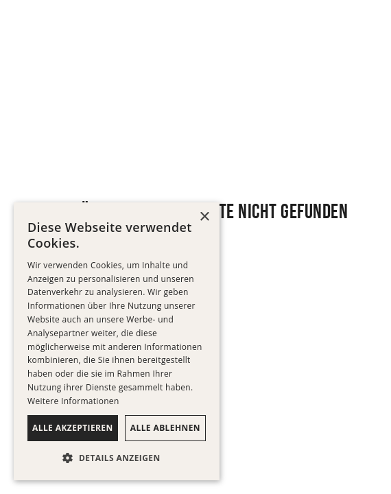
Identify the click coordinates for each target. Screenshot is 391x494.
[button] (116, 458)
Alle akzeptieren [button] (72, 428)
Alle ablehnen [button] (165, 428)
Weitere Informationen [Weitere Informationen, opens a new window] (73, 401)
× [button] (204, 217)
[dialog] (117, 341)
